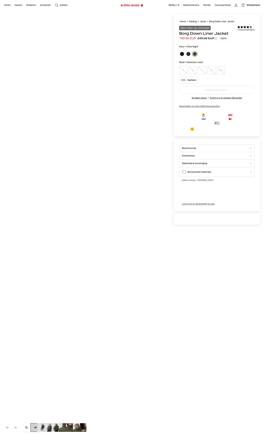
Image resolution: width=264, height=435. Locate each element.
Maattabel (188, 80)
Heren (182, 21)
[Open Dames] (18, 5)
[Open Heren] (7, 5)
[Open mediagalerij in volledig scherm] (26, 427)
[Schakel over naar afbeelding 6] (70, 427)
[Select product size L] (202, 70)
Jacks (203, 21)
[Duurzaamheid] (223, 5)
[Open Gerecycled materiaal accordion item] (216, 172)
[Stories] (207, 5)
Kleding (193, 21)
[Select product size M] (193, 70)
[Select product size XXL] (221, 70)
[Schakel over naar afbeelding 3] (49, 427)
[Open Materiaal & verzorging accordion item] (216, 163)
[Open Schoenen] (45, 5)
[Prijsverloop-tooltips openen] (216, 38)
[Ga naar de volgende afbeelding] (15, 427)
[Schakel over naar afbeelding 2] (42, 427)
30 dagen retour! (199, 98)
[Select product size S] (183, 70)
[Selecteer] (182, 54)
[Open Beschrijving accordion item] (216, 148)
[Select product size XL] (211, 70)
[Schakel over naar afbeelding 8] (85, 427)
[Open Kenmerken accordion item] (216, 156)
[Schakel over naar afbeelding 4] (56, 427)
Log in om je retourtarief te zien (198, 203)
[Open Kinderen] (31, 5)
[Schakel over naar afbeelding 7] (77, 427)
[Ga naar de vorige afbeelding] (7, 427)
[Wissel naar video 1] (35, 427)
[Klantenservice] (191, 5)
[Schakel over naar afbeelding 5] (63, 427)
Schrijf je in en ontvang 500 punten (226, 98)
